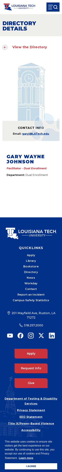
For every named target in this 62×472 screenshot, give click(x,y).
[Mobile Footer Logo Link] (31, 231)
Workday (31, 283)
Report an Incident (31, 294)
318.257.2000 (33, 325)
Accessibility (31, 430)
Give (31, 383)
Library (31, 260)
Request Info (31, 368)
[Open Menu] (53, 7)
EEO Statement (31, 416)
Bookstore (31, 266)
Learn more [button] (26, 458)
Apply (31, 255)
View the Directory (29, 47)
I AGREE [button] (31, 466)
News (31, 277)
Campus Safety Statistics (31, 300)
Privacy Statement (31, 410)
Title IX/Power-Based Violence (31, 423)
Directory (31, 272)
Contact (31, 289)
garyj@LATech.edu (35, 133)
